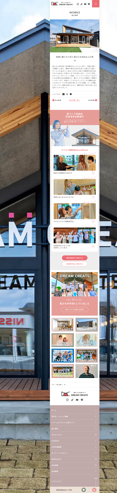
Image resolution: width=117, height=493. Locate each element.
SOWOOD (55, 441)
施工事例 (54, 428)
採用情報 (54, 471)
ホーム (53, 410)
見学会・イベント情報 (59, 416)
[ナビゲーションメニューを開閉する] (95, 3)
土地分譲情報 (56, 447)
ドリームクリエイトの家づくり (63, 422)
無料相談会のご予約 (64, 490)
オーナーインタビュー (59, 453)
